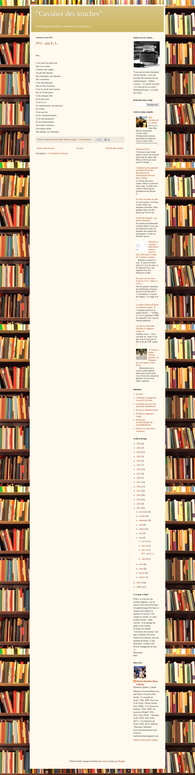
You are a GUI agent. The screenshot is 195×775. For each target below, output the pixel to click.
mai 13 (145, 550)
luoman (104, 761)
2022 (139, 461)
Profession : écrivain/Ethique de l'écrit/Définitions (144, 422)
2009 (139, 587)
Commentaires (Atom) (57, 153)
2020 (139, 469)
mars (141, 569)
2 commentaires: (85, 139)
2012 (139, 504)
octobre (142, 516)
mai (141, 538)
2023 (139, 456)
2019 (139, 474)
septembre (143, 520)
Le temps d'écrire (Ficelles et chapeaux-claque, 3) (147, 306)
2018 (139, 478)
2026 (139, 444)
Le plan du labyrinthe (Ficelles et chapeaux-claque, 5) (145, 328)
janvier (142, 577)
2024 (139, 452)
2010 (139, 583)
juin (141, 533)
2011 (139, 508)
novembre (143, 512)
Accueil (79, 148)
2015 (139, 491)
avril (141, 564)
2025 (139, 448)
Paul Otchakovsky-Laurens (154, 120)
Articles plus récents (45, 148)
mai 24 (145, 546)
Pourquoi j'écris (142, 149)
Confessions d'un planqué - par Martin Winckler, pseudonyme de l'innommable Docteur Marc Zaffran (147, 173)
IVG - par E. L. (47, 43)
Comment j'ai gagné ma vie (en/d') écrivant (146, 399)
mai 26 (145, 541)
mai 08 (145, 559)
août (141, 525)
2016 (139, 487)
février (142, 573)
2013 (139, 499)
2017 (139, 482)
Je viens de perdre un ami (147, 199)
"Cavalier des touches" (69, 14)
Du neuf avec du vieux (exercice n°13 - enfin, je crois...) (146, 281)
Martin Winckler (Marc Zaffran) (147, 682)
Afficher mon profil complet (145, 740)
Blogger (121, 761)
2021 (139, 465)
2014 (139, 495)
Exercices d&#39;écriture (147, 410)
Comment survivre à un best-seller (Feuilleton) (146, 405)
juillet (142, 529)
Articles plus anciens (114, 148)
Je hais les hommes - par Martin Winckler (146, 219)
